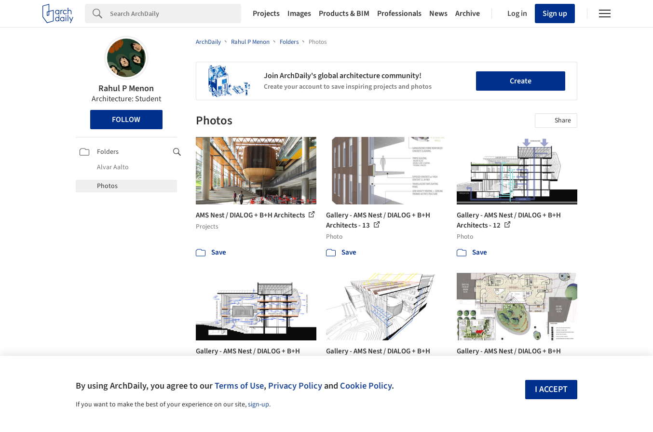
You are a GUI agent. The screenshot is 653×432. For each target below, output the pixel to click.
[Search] (175, 13)
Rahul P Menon (126, 88)
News (438, 13)
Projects (266, 13)
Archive (467, 13)
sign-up (258, 404)
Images (299, 13)
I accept (551, 389)
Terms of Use (239, 385)
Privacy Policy (295, 385)
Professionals (399, 13)
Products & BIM (344, 13)
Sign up (555, 13)
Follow (126, 119)
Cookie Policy (366, 385)
